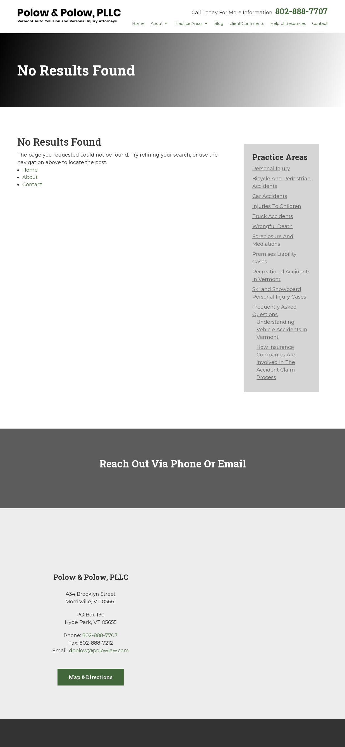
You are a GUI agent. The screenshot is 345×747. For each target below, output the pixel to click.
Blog (218, 24)
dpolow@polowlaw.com (99, 650)
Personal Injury (271, 169)
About (157, 24)
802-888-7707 (301, 11)
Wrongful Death (272, 226)
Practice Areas (188, 24)
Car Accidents (269, 196)
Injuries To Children (276, 206)
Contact (320, 24)
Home (138, 24)
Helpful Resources (288, 24)
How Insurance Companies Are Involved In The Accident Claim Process (276, 362)
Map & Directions (90, 677)
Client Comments (246, 24)
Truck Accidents (272, 216)
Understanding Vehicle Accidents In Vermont (282, 329)
